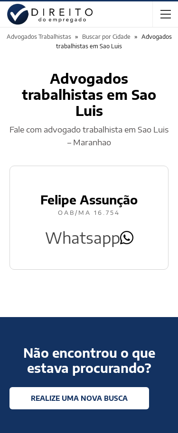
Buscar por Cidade (106, 36)
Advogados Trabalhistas (39, 36)
